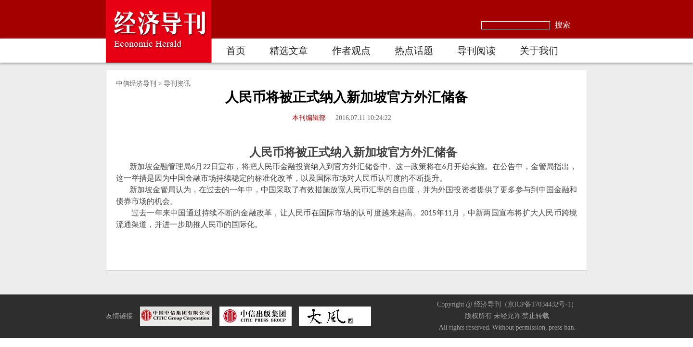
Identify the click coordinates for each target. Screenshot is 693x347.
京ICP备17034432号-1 (539, 304)
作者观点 (351, 50)
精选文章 (289, 50)
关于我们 (539, 50)
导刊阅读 (476, 50)
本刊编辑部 (309, 117)
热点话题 (414, 50)
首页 (235, 50)
